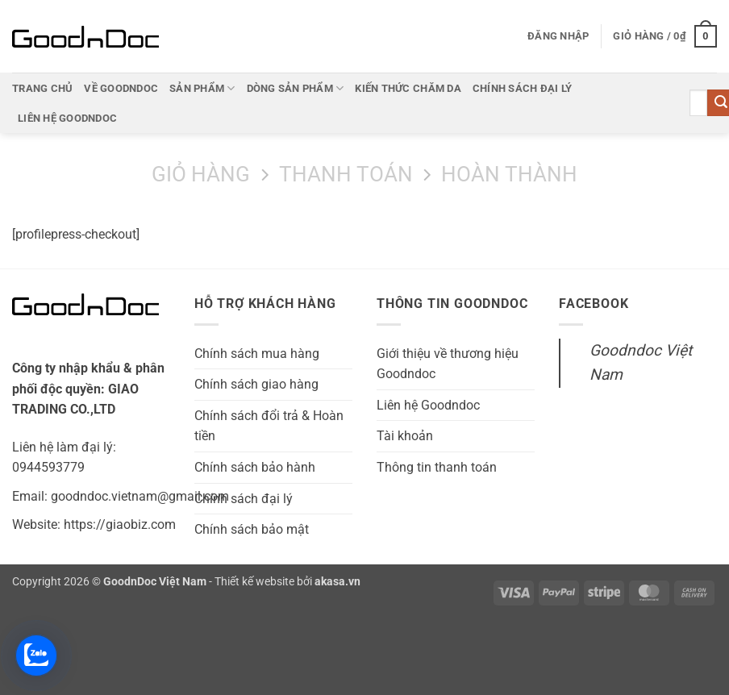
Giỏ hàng (201, 174)
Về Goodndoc (121, 88)
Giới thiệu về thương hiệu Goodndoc (448, 364)
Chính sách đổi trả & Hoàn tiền (269, 426)
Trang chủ (42, 88)
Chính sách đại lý (522, 88)
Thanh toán (346, 174)
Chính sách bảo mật (251, 529)
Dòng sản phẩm (295, 88)
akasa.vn (337, 582)
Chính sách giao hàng (256, 384)
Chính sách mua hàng (256, 353)
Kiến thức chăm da (407, 88)
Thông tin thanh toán (437, 467)
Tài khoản (405, 435)
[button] (558, 36)
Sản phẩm (202, 88)
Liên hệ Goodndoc (67, 118)
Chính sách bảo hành (254, 467)
